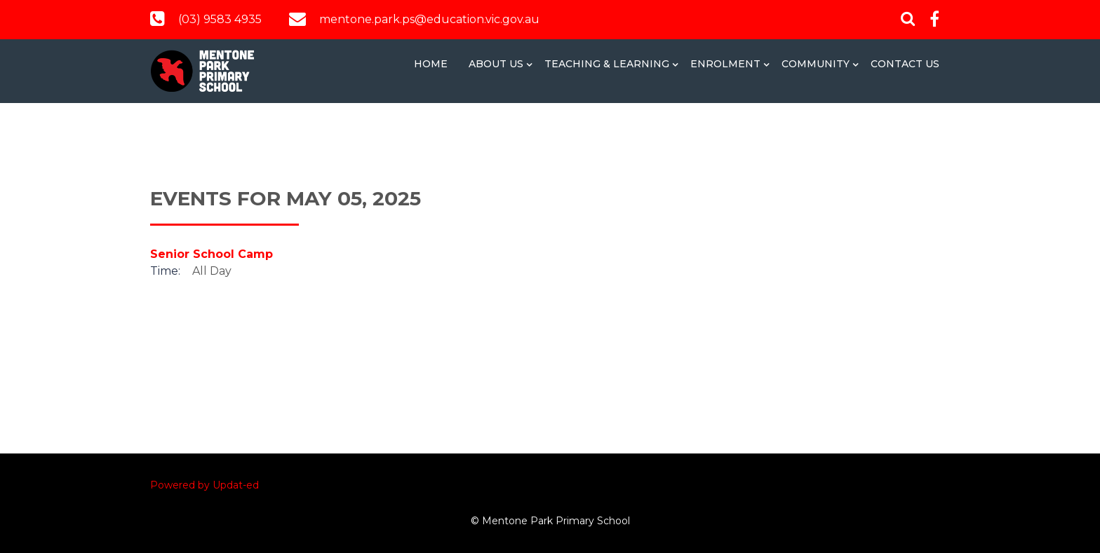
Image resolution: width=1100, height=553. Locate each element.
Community (816, 63)
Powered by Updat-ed (204, 485)
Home (431, 63)
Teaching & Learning (606, 63)
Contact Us (905, 63)
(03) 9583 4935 (220, 19)
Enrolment (725, 63)
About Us (496, 63)
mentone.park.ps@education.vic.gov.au (429, 19)
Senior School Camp (211, 254)
